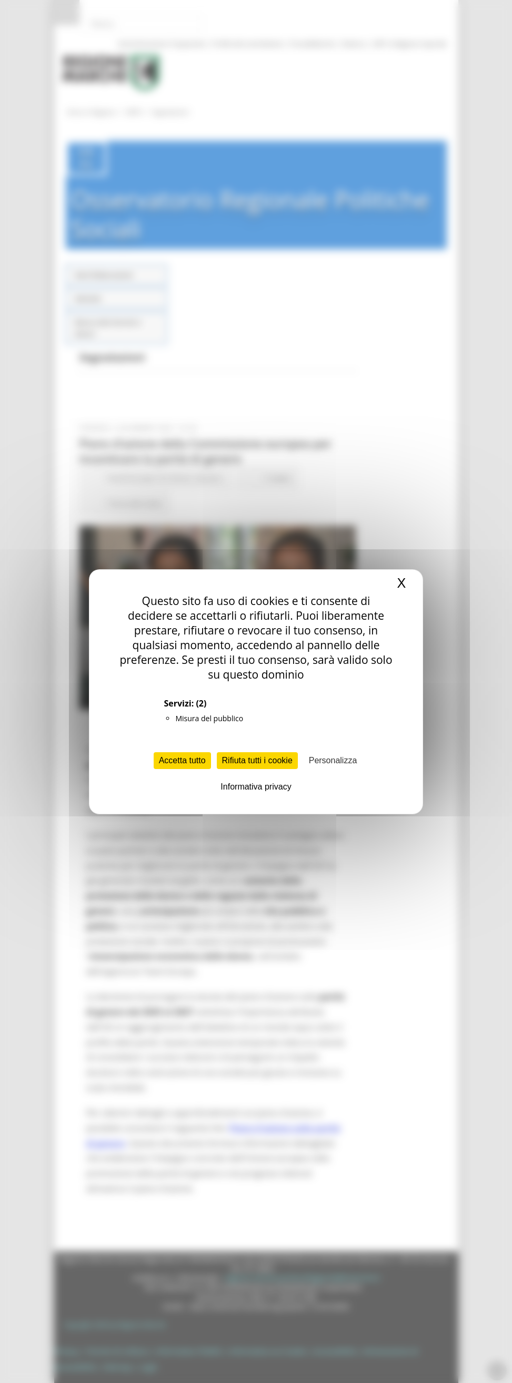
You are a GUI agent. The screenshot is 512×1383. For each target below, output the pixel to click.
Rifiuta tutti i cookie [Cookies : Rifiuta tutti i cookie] (257, 760)
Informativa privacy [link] (255, 786)
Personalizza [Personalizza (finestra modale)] (333, 760)
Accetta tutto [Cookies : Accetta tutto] (182, 760)
